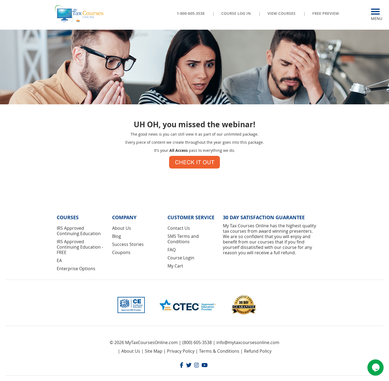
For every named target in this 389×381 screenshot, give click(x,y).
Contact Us (178, 228)
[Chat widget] (375, 367)
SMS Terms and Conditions (183, 239)
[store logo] (80, 13)
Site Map (153, 351)
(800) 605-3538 (197, 342)
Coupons (121, 252)
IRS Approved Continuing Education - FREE (80, 247)
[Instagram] (196, 365)
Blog (116, 236)
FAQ (171, 250)
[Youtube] (205, 365)
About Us (121, 228)
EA (59, 260)
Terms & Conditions (219, 351)
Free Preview (325, 13)
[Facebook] (181, 365)
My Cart (175, 266)
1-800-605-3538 (190, 13)
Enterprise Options (76, 269)
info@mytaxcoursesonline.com (247, 342)
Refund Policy (257, 351)
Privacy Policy (180, 351)
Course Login (180, 258)
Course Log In (236, 13)
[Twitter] (189, 365)
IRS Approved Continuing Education (79, 230)
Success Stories (128, 244)
